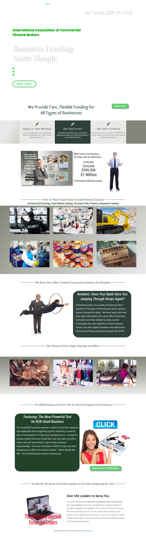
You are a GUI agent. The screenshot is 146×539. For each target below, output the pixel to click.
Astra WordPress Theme (84, 531)
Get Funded (80, 3)
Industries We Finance (62, 3)
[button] (70, 3)
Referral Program (97, 3)
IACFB (21, 4)
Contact (124, 4)
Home (46, 4)
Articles (113, 3)
